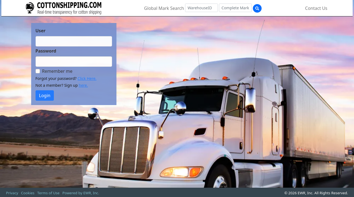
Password (46, 51)
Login (45, 95)
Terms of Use (48, 192)
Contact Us (316, 8)
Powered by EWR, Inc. (80, 192)
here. (83, 85)
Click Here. (87, 78)
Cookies (27, 192)
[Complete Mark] (235, 8)
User (41, 31)
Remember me (57, 71)
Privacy (12, 192)
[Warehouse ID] (201, 8)
